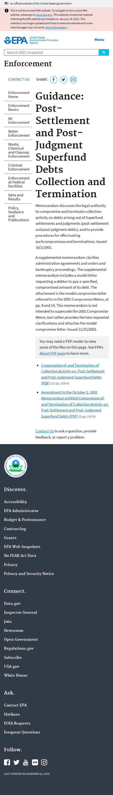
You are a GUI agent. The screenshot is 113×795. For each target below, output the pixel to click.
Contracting (15, 529)
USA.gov (11, 667)
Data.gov (12, 604)
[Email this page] (73, 79)
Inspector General (20, 613)
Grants (10, 538)
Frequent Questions (22, 732)
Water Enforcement (19, 133)
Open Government (21, 640)
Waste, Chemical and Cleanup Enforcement (19, 150)
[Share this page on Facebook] (53, 79)
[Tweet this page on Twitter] (63, 79)
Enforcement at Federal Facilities (19, 182)
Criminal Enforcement (19, 167)
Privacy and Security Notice (29, 574)
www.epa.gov (44, 14)
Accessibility (15, 502)
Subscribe (13, 658)
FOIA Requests (17, 723)
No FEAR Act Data (20, 556)
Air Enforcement (19, 120)
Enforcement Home (19, 94)
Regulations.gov (19, 649)
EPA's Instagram (44, 762)
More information (55, 27)
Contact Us (18, 79)
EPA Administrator (21, 511)
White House (15, 676)
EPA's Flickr (35, 762)
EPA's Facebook (7, 762)
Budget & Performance (25, 520)
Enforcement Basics (19, 107)
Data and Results (15, 197)
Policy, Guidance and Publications (18, 213)
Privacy (10, 565)
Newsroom (13, 631)
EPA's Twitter (16, 762)
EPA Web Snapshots (22, 547)
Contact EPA (15, 705)
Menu (99, 39)
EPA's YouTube (26, 762)
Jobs (8, 622)
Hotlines (12, 715)
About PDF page (52, 353)
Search (104, 52)
